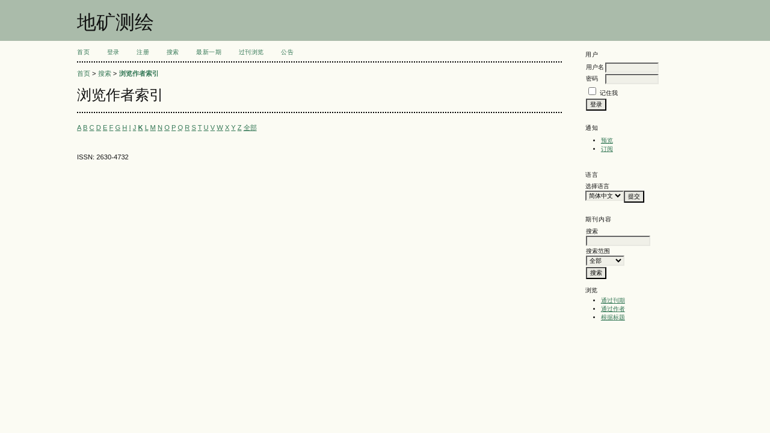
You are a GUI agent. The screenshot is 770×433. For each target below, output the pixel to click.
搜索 (173, 52)
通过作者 (613, 309)
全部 (250, 127)
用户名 (595, 67)
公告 (287, 52)
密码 (592, 78)
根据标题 (613, 317)
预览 (607, 140)
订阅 (607, 149)
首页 (83, 52)
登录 (113, 52)
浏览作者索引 (139, 73)
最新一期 (208, 52)
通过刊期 (613, 300)
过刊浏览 (251, 52)
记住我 (609, 93)
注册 (143, 52)
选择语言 (597, 186)
